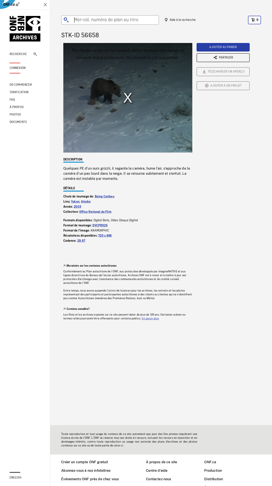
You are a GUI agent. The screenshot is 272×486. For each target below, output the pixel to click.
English (15, 477)
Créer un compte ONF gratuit (84, 462)
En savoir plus (150, 318)
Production (213, 471)
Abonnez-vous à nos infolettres (85, 471)
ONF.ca (210, 462)
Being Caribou (104, 196)
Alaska (86, 201)
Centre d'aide (156, 471)
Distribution (213, 479)
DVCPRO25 (99, 225)
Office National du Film (95, 212)
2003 (77, 207)
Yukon (75, 201)
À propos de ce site (161, 462)
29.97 (81, 241)
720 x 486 (105, 235)
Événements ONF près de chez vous (90, 479)
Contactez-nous (158, 479)
